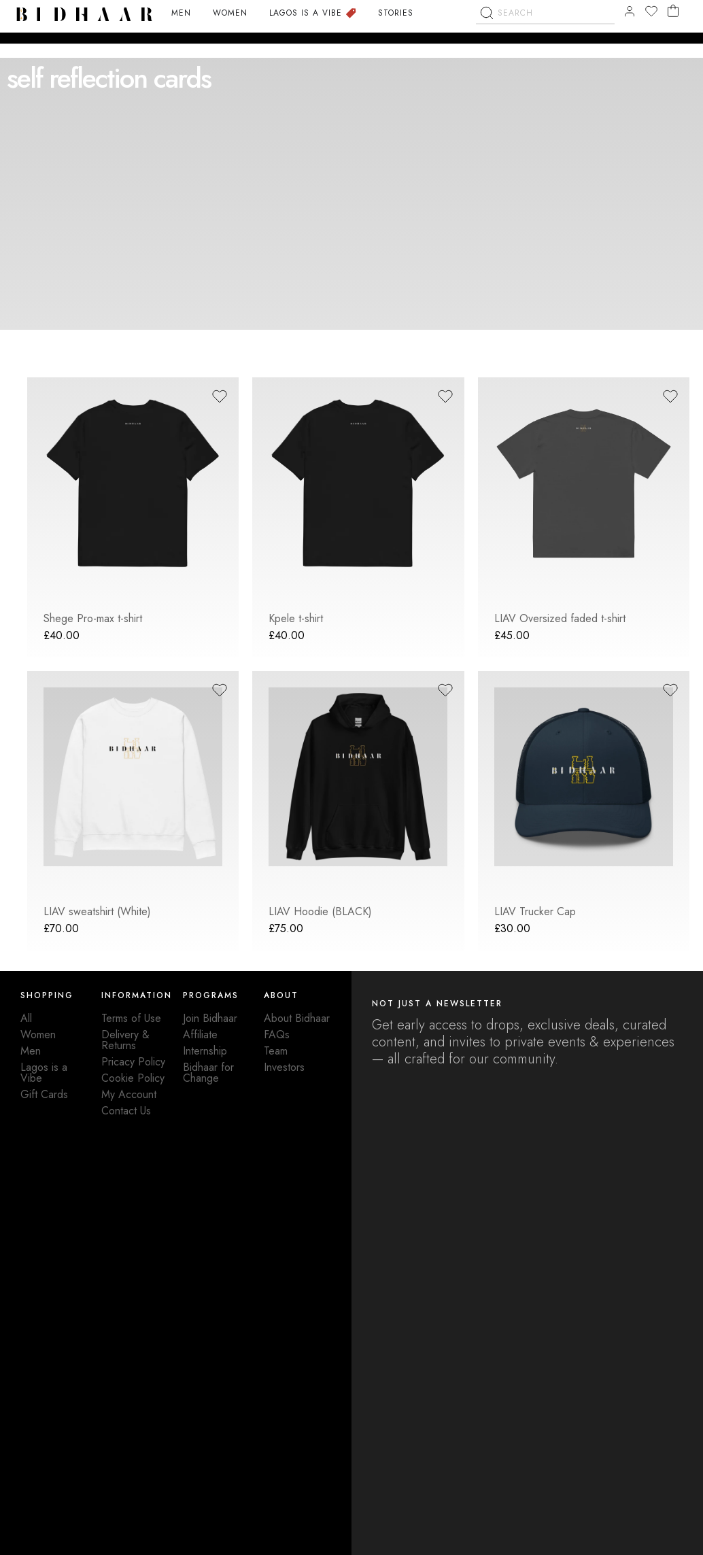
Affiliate (200, 1034)
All (26, 1018)
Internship (205, 1051)
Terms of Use (131, 1018)
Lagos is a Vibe (43, 1072)
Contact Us (126, 1110)
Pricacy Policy (133, 1062)
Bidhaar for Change (208, 1072)
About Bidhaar (297, 1018)
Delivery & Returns (125, 1040)
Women (38, 1034)
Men (30, 1051)
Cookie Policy (133, 1078)
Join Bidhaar (210, 1018)
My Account (128, 1094)
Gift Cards (44, 1094)
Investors (284, 1067)
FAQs (277, 1034)
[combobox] (545, 49)
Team (276, 1051)
